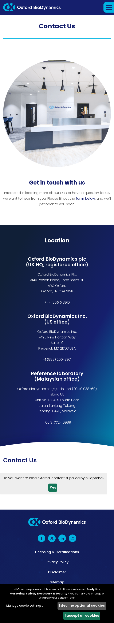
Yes (53, 487)
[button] (108, 7)
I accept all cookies (82, 615)
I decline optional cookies (82, 605)
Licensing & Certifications (57, 552)
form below (85, 198)
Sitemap (57, 582)
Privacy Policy (57, 562)
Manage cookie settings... (24, 605)
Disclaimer (57, 572)
